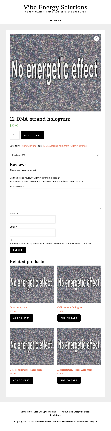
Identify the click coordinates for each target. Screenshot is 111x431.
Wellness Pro (41, 421)
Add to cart (32, 135)
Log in (93, 421)
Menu (57, 20)
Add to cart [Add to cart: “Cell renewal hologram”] (69, 318)
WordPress (82, 421)
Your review (17, 186)
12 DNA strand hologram (56, 145)
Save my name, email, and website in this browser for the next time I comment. (51, 243)
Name (14, 213)
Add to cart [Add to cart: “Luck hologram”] (21, 318)
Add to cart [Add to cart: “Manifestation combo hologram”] (69, 380)
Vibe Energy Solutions (55, 7)
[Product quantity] (15, 135)
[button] (96, 38)
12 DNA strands (78, 145)
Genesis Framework (64, 421)
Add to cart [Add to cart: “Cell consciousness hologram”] (21, 380)
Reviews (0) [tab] (18, 155)
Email (13, 226)
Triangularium (28, 145)
